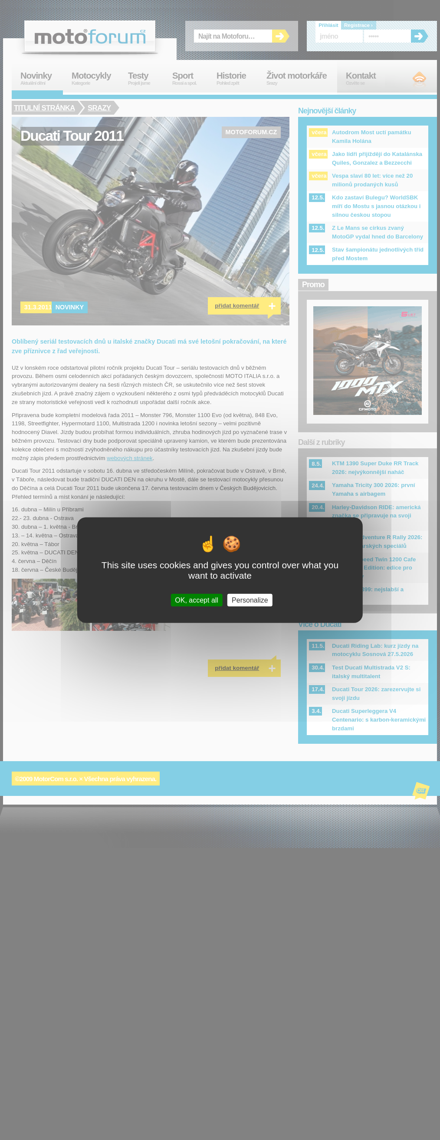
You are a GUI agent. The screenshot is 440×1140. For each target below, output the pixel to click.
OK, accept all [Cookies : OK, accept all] (196, 599)
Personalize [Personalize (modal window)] (250, 599)
